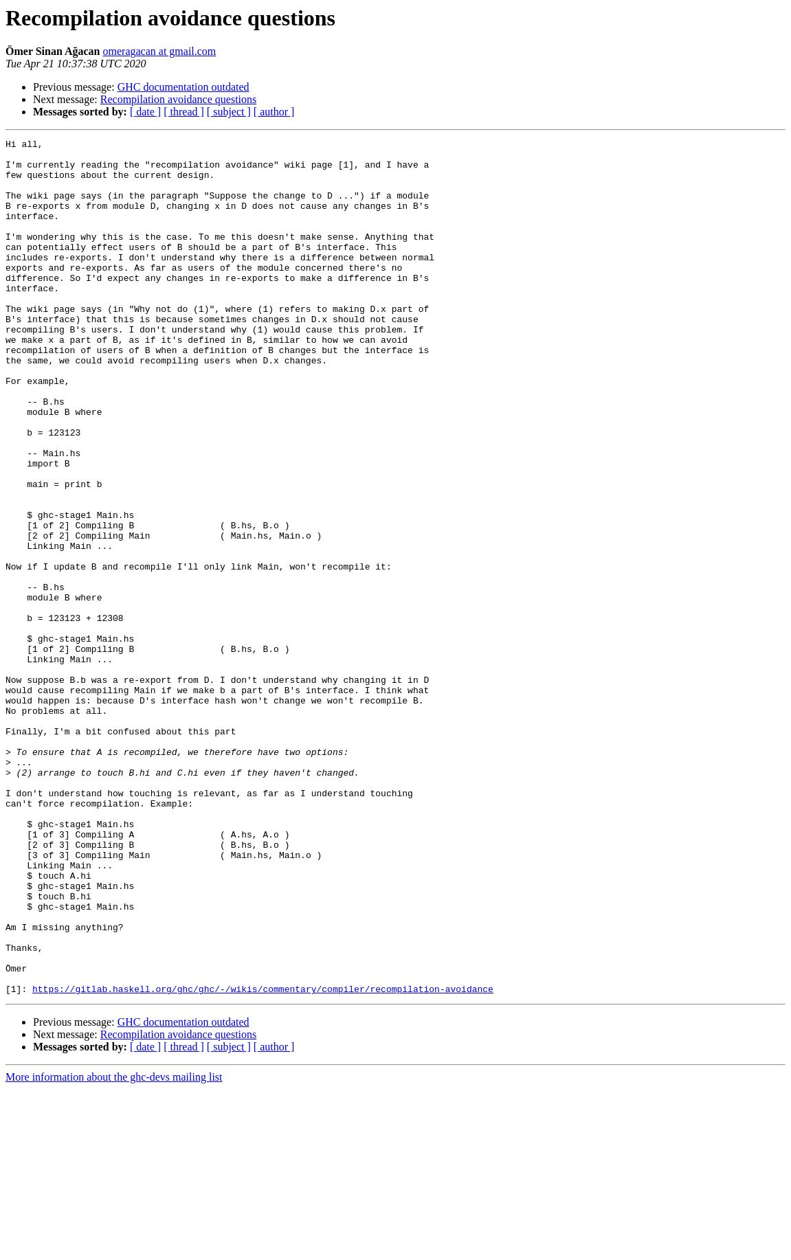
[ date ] (145, 111)
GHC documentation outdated (183, 87)
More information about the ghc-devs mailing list (114, 1248)
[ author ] (274, 111)
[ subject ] (229, 111)
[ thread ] (184, 111)
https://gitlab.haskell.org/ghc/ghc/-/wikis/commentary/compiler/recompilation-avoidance (262, 1160)
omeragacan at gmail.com (159, 51)
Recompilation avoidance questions (178, 99)
